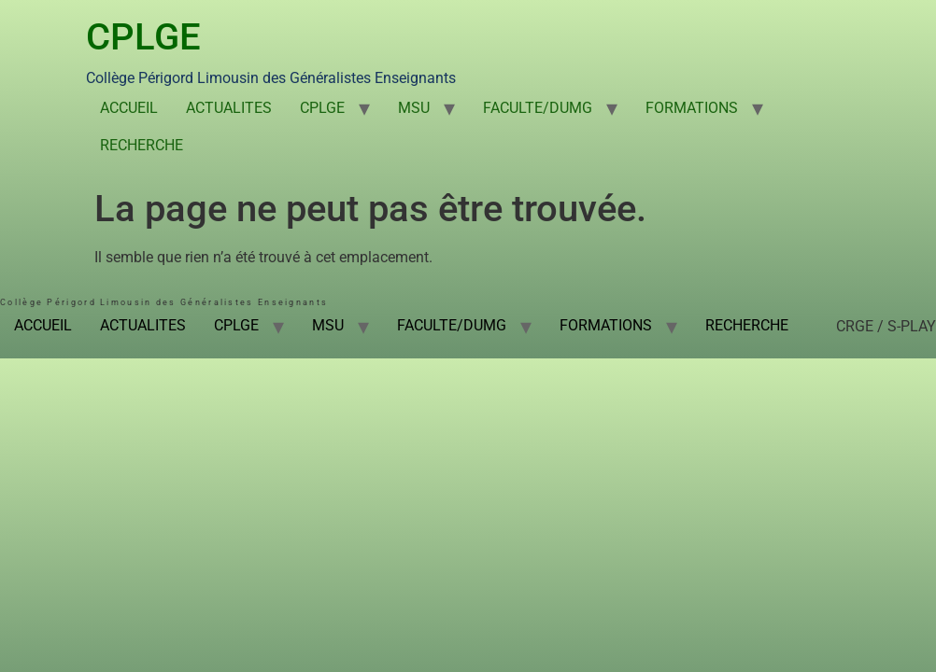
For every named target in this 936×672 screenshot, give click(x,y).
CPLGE (143, 37)
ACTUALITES (229, 108)
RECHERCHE (141, 145)
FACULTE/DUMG (537, 108)
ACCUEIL (129, 108)
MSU (414, 108)
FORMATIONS (691, 108)
